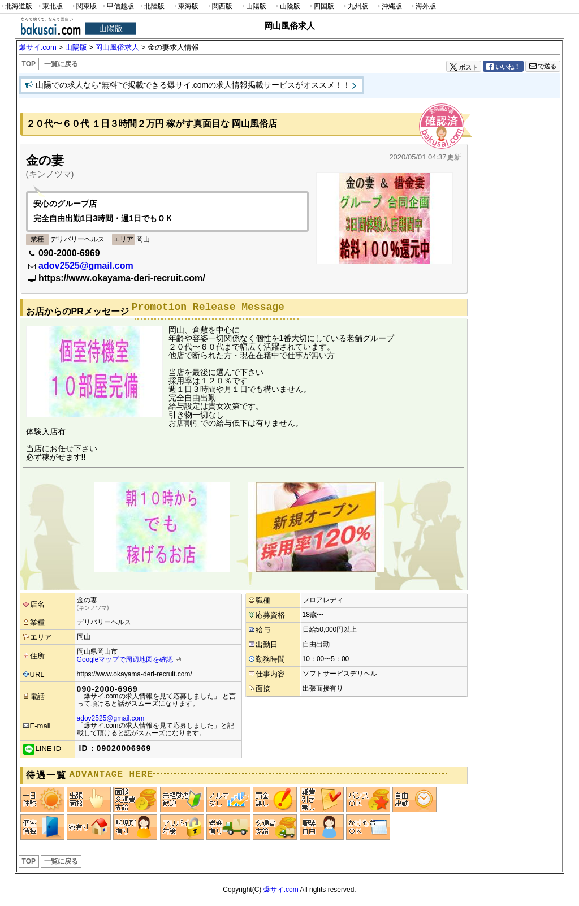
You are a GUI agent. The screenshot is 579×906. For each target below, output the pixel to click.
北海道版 (16, 6)
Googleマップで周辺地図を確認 (125, 659)
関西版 (219, 6)
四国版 (321, 6)
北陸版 (152, 6)
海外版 (423, 6)
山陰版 (287, 6)
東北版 (50, 6)
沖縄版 (389, 6)
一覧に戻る (61, 64)
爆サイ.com (281, 890)
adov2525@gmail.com (85, 265)
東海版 (185, 6)
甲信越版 (118, 6)
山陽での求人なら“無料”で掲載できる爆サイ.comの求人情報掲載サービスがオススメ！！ (193, 84)
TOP (29, 64)
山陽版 (253, 6)
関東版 (84, 6)
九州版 (355, 6)
